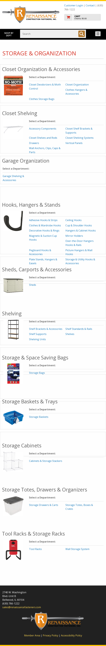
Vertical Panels (74, 143)
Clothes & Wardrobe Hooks (45, 225)
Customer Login (73, 5)
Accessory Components (42, 128)
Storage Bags (37, 373)
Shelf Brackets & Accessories (45, 329)
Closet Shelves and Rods (43, 137)
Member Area (32, 635)
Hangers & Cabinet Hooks (80, 230)
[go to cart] (84, 17)
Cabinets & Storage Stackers (45, 461)
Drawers (34, 143)
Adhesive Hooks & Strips (43, 220)
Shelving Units (37, 339)
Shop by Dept (8, 34)
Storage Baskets (38, 417)
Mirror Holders (74, 236)
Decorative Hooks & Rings (44, 230)
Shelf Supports (37, 334)
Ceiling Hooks (73, 220)
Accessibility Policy (71, 635)
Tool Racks (35, 549)
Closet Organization (77, 84)
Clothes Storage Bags (41, 99)
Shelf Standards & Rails (78, 329)
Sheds (32, 285)
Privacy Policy (51, 635)
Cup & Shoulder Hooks (78, 225)
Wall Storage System (77, 549)
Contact (90, 5)
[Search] (81, 34)
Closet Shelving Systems (79, 137)
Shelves (69, 334)
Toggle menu (98, 33)
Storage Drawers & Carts (43, 505)
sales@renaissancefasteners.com (21, 607)
